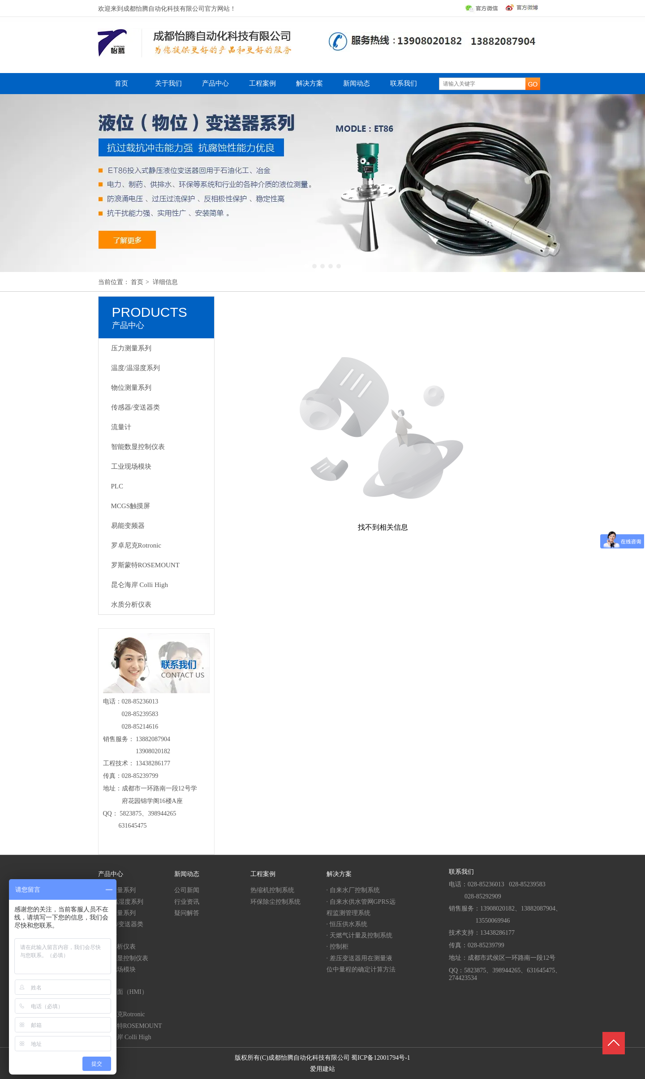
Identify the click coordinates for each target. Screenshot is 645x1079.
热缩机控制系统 (272, 890)
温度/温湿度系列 (121, 901)
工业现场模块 (117, 969)
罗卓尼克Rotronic (121, 1014)
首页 (137, 282)
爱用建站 (322, 1069)
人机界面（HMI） (123, 991)
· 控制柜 (337, 946)
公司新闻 (186, 890)
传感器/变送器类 (121, 924)
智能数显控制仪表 (123, 958)
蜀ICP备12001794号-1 (380, 1057)
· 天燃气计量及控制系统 (359, 935)
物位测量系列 (117, 913)
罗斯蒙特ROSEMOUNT (130, 1026)
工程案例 (262, 874)
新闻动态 (186, 874)
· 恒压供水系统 (347, 924)
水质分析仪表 (117, 946)
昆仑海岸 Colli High (124, 1037)
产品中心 (110, 874)
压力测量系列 (117, 890)
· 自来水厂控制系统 (353, 890)
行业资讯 (186, 901)
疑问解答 (186, 913)
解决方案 (339, 874)
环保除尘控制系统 (275, 901)
